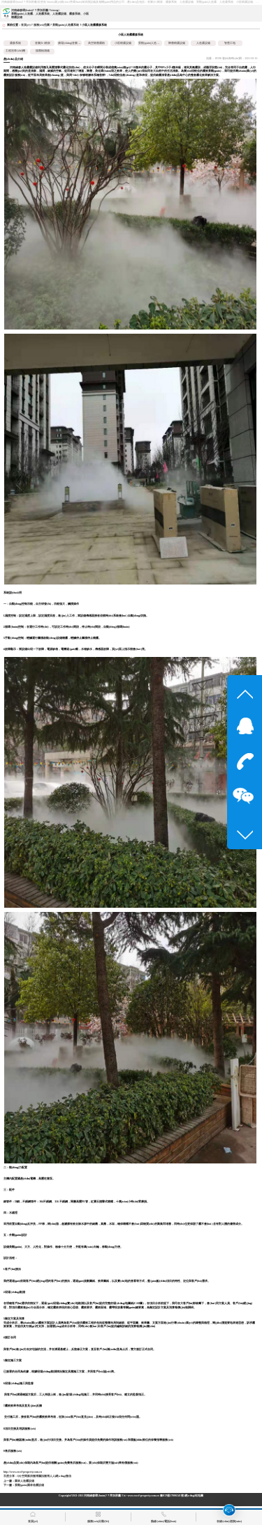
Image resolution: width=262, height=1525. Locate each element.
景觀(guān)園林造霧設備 (30, 1485)
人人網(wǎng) (58, 1476)
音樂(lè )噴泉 (42, 43)
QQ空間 (22, 1476)
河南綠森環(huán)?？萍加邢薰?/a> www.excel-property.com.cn (121, 1495)
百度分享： (10, 1476)
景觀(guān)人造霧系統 (66, 25)
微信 (68, 1476)
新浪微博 (32, 1476)
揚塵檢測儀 (43, 50)
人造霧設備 (203, 43)
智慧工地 (229, 43)
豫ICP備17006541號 (172, 1495)
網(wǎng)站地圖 (193, 1495)
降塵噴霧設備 (176, 43)
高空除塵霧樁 (96, 43)
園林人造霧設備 (24, 1481)
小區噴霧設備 (123, 43)
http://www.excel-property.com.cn (22, 1472)
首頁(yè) (26, 25)
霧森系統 (15, 43)
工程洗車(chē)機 (15, 50)
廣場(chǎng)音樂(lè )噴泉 (72, 43)
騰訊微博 (44, 1476)
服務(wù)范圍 (42, 25)
